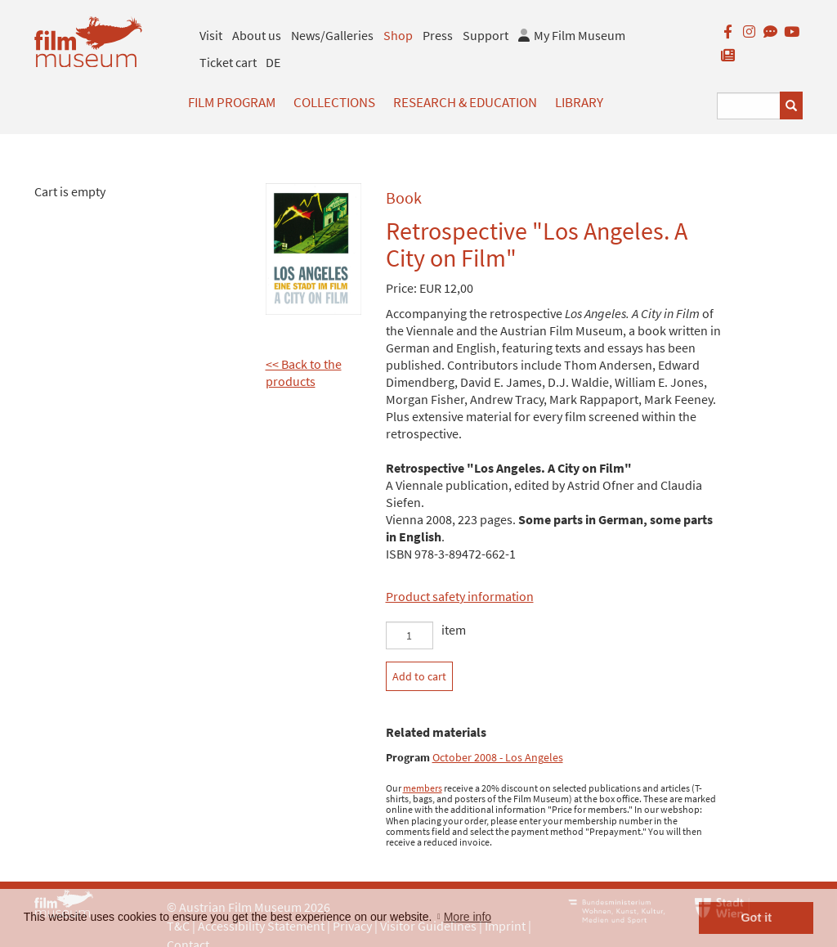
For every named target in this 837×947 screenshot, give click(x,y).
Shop (398, 35)
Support (485, 35)
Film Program (231, 102)
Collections (334, 102)
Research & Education (465, 102)
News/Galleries (332, 35)
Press (438, 35)
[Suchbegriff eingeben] (749, 105)
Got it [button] (756, 917)
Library (579, 102)
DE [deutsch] (273, 62)
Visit (210, 35)
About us (256, 35)
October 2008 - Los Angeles (497, 758)
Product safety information (460, 596)
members (422, 788)
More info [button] (467, 916)
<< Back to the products (304, 372)
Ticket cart (228, 62)
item (453, 630)
